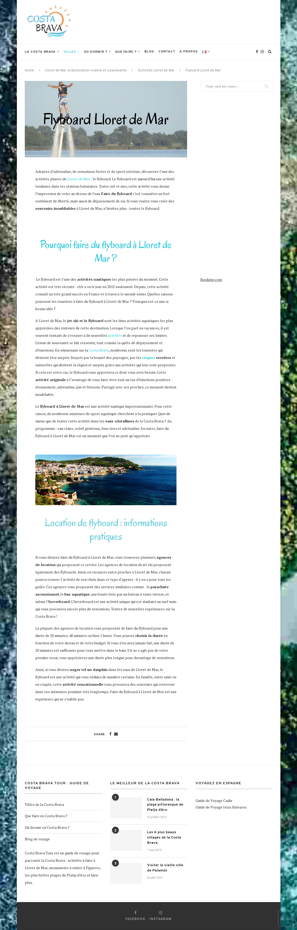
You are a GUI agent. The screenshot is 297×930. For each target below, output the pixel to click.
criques (148, 357)
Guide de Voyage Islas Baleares (221, 807)
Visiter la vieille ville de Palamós (165, 868)
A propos (188, 52)
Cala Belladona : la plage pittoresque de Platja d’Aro (165, 804)
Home (29, 71)
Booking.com (211, 279)
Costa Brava (99, 350)
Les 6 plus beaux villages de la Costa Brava (164, 837)
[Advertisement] (176, 21)
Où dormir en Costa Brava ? (47, 827)
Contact (166, 52)
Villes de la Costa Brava (44, 804)
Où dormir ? (95, 52)
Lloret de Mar (78, 178)
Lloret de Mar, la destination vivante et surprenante (86, 71)
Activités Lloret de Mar (156, 71)
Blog (149, 52)
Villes (70, 52)
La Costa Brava (40, 52)
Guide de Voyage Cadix (214, 800)
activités (115, 335)
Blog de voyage (37, 838)
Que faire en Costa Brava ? (46, 815)
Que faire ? (126, 52)
